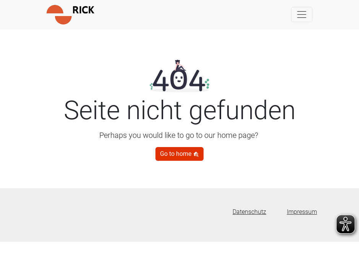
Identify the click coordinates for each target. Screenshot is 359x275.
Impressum (302, 211)
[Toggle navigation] (301, 14)
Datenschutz (249, 211)
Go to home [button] (179, 153)
